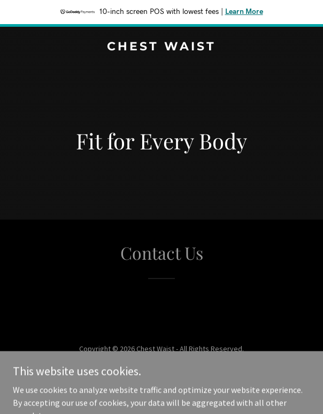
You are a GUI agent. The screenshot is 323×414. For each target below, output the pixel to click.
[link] (161, 47)
